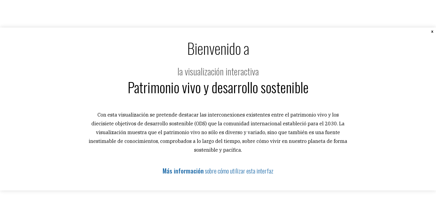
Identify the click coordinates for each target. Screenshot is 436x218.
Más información (183, 170)
